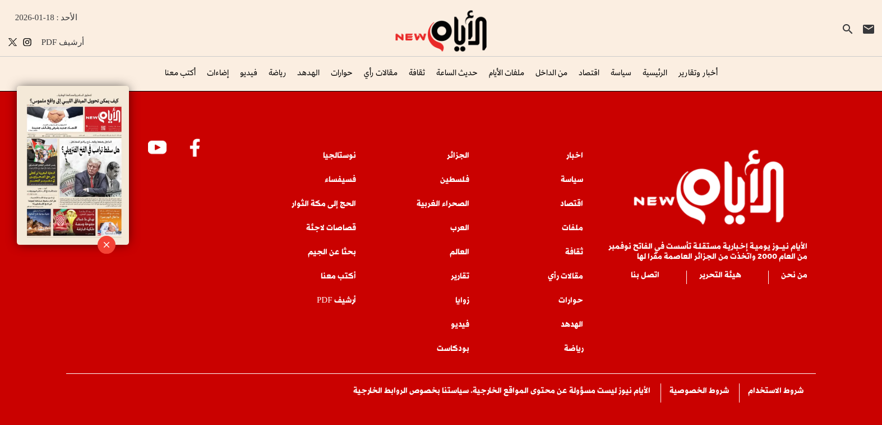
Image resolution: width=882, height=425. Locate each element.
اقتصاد (589, 72)
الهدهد (308, 72)
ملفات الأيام (506, 72)
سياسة (621, 72)
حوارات (342, 72)
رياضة (277, 72)
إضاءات (218, 72)
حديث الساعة (457, 72)
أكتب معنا (180, 72)
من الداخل (551, 72)
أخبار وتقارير (698, 72)
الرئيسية (655, 72)
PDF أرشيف (62, 42)
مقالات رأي (381, 72)
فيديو (248, 72)
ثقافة (417, 72)
